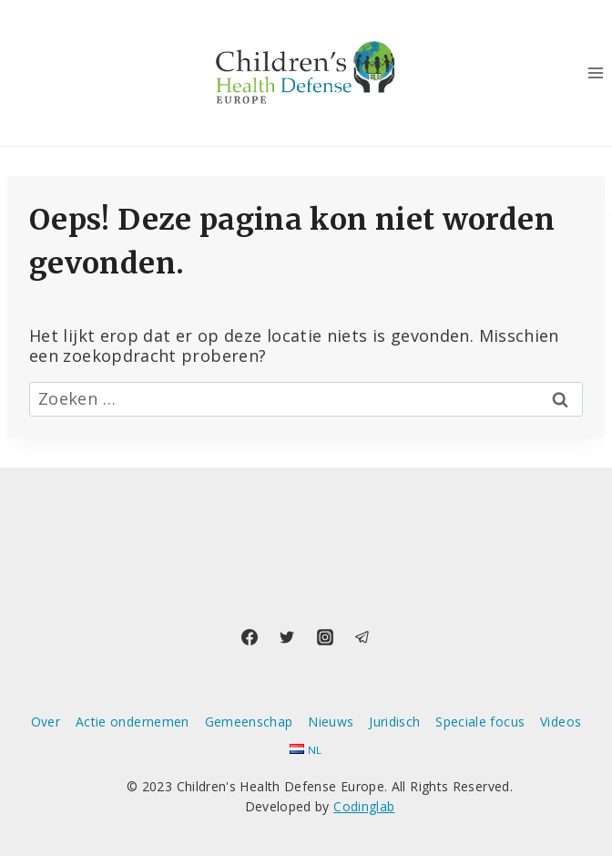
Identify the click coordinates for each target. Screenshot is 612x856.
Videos (560, 721)
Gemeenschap (249, 721)
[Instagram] (325, 637)
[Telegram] (362, 637)
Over (45, 721)
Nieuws (330, 721)
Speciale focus (480, 721)
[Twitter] (286, 637)
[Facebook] (249, 637)
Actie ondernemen (132, 721)
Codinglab (363, 806)
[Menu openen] (595, 72)
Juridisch (394, 721)
